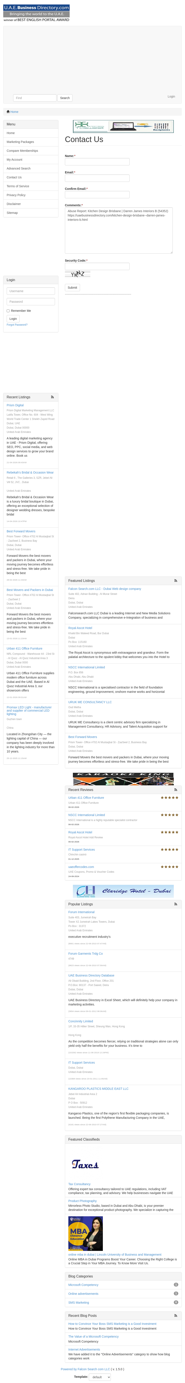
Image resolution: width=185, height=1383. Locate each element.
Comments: (74, 205)
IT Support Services (81, 849)
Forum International (81, 912)
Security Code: (76, 260)
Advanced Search (19, 168)
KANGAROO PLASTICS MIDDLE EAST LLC (98, 1088)
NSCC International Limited (86, 667)
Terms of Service (18, 186)
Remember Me (21, 310)
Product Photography (82, 1201)
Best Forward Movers (21, 531)
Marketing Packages (20, 142)
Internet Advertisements (84, 1349)
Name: (70, 156)
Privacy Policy (16, 195)
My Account (14, 159)
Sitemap (12, 212)
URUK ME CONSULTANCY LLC (90, 702)
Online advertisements (83, 1293)
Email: (70, 172)
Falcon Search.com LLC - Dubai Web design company (104, 589)
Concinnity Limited (80, 1021)
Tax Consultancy (79, 1184)
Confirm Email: (76, 188)
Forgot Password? (17, 324)
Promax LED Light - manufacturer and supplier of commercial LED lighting (29, 711)
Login (171, 96)
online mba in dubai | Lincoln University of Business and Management (114, 1254)
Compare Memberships (22, 150)
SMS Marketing (78, 1302)
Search (65, 98)
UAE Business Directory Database (91, 975)
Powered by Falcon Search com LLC (85, 1369)
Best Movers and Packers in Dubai (30, 590)
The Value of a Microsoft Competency (93, 1336)
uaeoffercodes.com (81, 867)
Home (14, 112)
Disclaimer (14, 204)
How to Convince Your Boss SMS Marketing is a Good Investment (112, 1323)
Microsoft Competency (83, 1285)
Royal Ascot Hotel (80, 628)
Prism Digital (15, 405)
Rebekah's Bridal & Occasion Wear (30, 472)
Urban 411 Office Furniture (24, 648)
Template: (81, 1376)
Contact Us (14, 177)
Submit (72, 287)
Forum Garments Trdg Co (85, 953)
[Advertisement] (92, 58)
